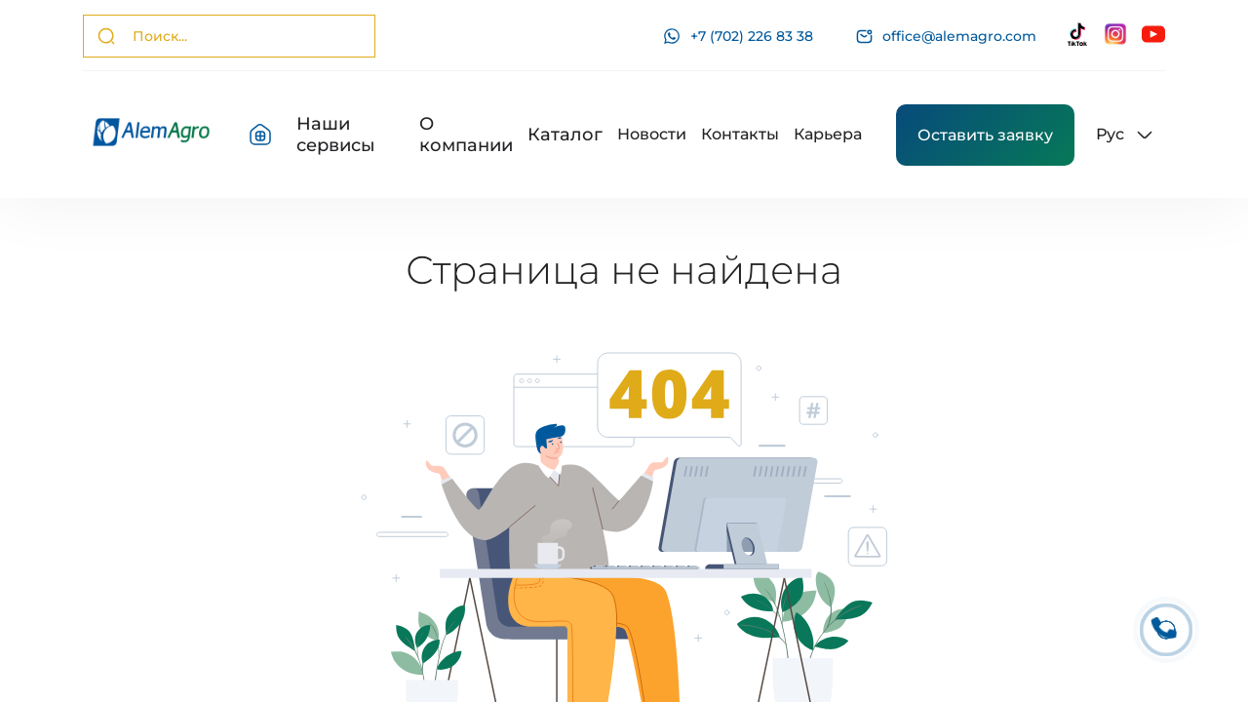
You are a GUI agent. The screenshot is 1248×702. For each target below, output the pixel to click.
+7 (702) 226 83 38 (738, 36)
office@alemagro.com (946, 36)
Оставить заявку (985, 135)
